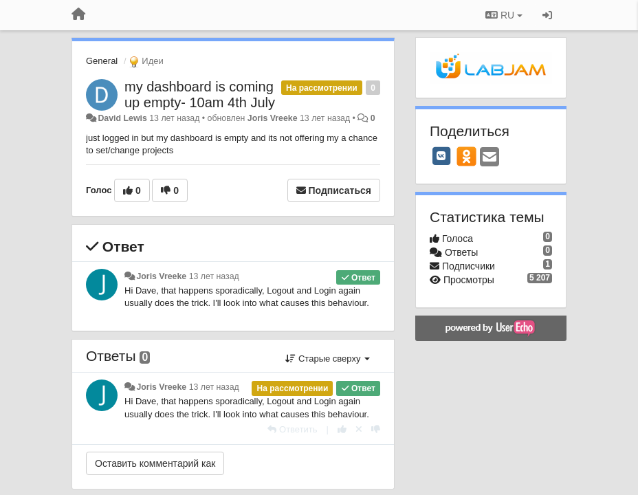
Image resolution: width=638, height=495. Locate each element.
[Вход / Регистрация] (547, 15)
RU (503, 15)
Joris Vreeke (273, 118)
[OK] (466, 156)
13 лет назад (214, 276)
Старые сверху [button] (327, 358)
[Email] (489, 158)
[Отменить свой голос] (358, 429)
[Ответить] (292, 429)
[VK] (441, 156)
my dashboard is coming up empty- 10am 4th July (199, 94)
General (102, 61)
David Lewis (122, 118)
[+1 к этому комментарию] (342, 429)
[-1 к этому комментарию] (375, 429)
